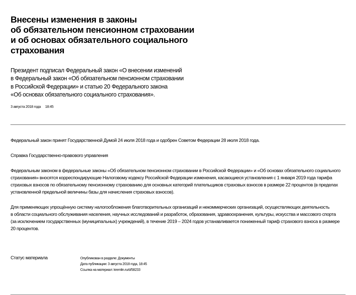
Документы (126, 258)
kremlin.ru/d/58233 (127, 270)
